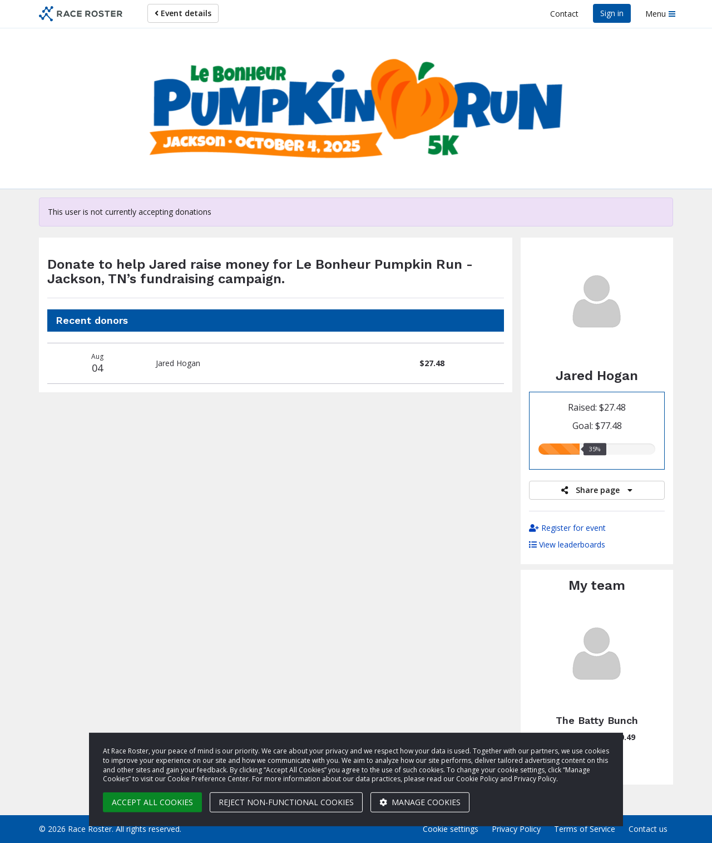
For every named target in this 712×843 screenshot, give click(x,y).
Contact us (648, 829)
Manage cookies (420, 802)
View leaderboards (567, 544)
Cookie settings (450, 829)
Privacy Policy (516, 829)
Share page (596, 490)
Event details (183, 13)
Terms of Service (584, 829)
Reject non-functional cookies (286, 802)
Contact (564, 13)
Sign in (612, 13)
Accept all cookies (152, 802)
